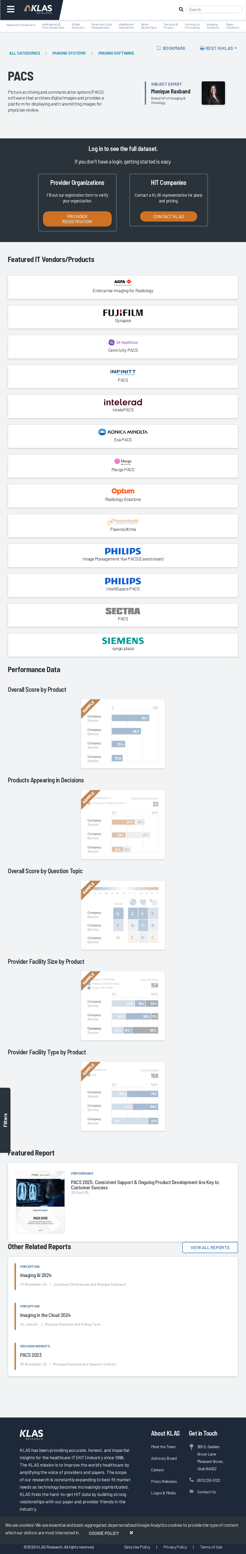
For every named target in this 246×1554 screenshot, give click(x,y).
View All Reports (210, 1247)
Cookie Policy (104, 1533)
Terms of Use (211, 1546)
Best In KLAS (216, 48)
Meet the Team (163, 1446)
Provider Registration (77, 219)
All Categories (24, 52)
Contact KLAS (168, 216)
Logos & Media (163, 1492)
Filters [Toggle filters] (5, 1120)
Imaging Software (116, 52)
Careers (157, 1469)
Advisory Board (164, 1458)
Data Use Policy (137, 1546)
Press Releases (164, 1481)
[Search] (214, 9)
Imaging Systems (69, 52)
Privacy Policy (175, 1546)
